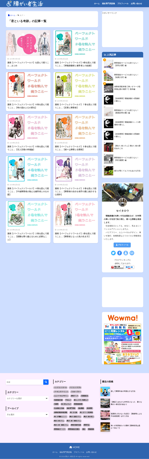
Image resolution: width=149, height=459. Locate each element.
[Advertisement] (122, 31)
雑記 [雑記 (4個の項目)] (83, 429)
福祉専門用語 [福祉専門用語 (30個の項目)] (71, 408)
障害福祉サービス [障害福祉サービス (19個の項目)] (59, 429)
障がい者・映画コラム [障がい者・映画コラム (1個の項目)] (74, 421)
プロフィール (123, 4)
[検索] (46, 382)
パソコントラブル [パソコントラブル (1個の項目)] (75, 387)
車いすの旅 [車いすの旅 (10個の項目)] (73, 412)
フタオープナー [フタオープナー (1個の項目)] (76, 392)
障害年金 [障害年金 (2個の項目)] (86, 425)
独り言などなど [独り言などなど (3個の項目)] (66, 404)
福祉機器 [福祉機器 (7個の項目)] (81, 408)
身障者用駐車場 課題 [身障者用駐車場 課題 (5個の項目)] (60, 412)
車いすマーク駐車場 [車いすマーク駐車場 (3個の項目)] (86, 412)
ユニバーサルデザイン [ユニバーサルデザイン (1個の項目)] (61, 396)
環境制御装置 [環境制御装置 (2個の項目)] (78, 404)
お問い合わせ (136, 4)
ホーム (97, 4)
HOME (74, 447)
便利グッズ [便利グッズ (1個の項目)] (74, 396)
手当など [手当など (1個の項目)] (68, 400)
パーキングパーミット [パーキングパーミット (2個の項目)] (61, 392)
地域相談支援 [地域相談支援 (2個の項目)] (58, 400)
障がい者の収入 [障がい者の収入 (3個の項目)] (89, 417)
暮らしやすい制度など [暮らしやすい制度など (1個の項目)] (81, 400)
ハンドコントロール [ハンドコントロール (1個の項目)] (60, 387)
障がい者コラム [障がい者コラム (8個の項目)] (59, 421)
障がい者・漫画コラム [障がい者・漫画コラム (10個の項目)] (61, 425)
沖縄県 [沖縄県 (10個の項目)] (56, 404)
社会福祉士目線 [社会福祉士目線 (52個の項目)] (59, 408)
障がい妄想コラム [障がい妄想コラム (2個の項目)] (75, 417)
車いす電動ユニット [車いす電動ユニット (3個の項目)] (60, 417)
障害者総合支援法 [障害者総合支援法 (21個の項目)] (73, 429)
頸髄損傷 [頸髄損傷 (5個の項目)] (91, 429)
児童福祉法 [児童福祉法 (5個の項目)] (84, 396)
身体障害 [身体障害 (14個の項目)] (89, 408)
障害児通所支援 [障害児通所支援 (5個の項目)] (76, 425)
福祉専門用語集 (108, 4)
